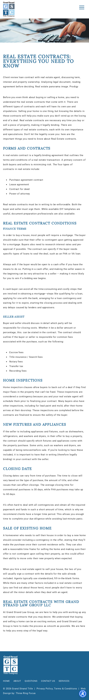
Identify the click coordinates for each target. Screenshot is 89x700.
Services (64, 681)
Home (6, 681)
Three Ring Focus (26, 693)
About (17, 681)
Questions (31, 681)
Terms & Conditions (65, 688)
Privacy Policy (45, 688)
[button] (82, 7)
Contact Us (48, 681)
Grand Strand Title (9, 9)
